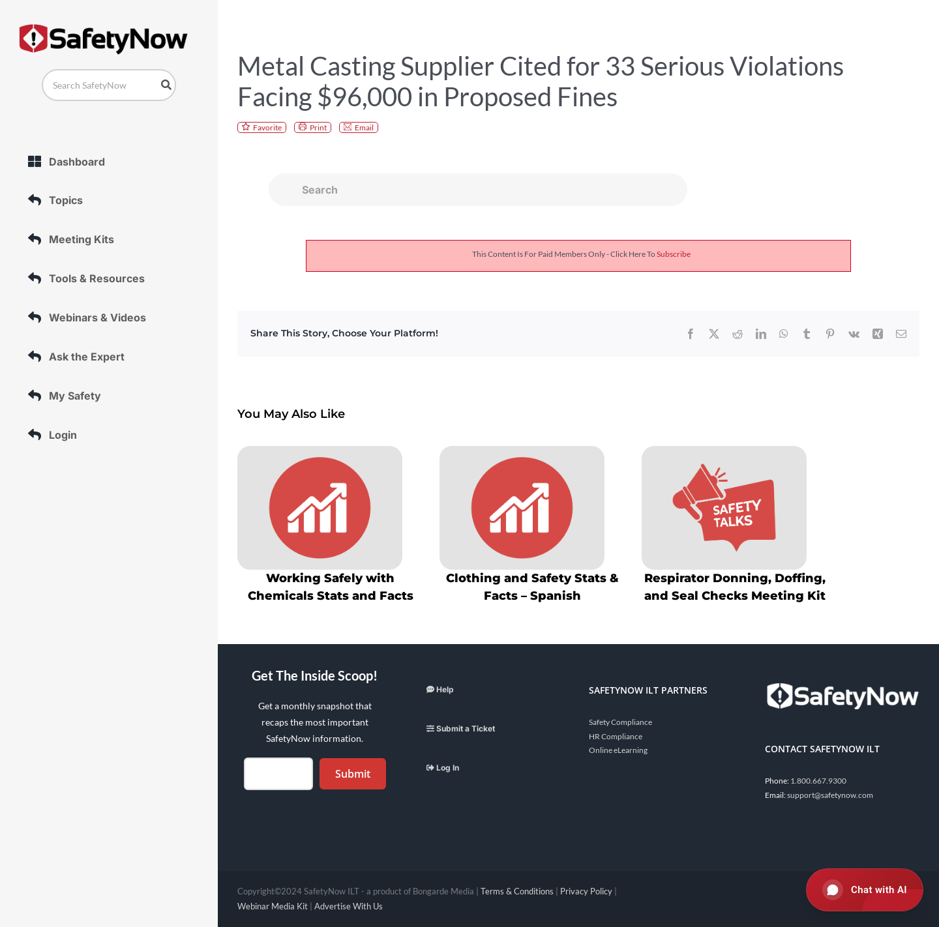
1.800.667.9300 (818, 781)
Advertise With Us (348, 906)
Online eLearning (618, 750)
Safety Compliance (620, 722)
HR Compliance (615, 736)
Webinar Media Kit (272, 906)
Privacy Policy (586, 891)
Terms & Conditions (517, 891)
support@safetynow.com (830, 795)
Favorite (267, 127)
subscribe (674, 254)
